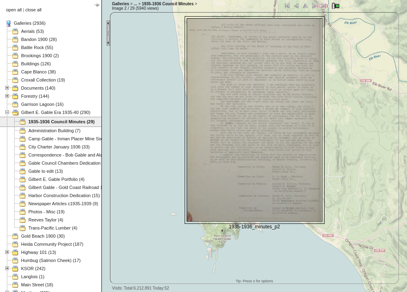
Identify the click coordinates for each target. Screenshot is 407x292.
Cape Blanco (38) (38, 71)
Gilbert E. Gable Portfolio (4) (56, 179)
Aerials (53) (32, 31)
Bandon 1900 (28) (39, 39)
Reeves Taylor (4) (45, 219)
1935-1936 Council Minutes (168, 4)
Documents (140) (38, 88)
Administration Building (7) (54, 130)
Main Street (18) (37, 284)
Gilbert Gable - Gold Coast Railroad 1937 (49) (73, 187)
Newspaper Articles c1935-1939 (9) (63, 203)
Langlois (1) (32, 276)
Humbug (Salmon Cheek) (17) (51, 260)
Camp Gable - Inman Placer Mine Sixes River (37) (78, 138)
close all (34, 9)
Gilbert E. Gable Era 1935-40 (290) (55, 112)
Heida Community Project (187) (52, 244)
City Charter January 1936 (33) (59, 146)
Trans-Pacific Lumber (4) (53, 227)
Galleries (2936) (29, 23)
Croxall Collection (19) (43, 79)
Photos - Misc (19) (46, 211)
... (135, 4)
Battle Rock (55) (37, 47)
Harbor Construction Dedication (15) (64, 195)
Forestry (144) (35, 96)
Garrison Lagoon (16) (42, 104)
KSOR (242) (33, 268)
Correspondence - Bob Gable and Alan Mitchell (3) (78, 154)
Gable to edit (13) (45, 171)
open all (14, 9)
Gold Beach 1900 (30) (43, 236)
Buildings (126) (36, 63)
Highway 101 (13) (38, 252)
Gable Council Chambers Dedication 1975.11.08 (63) (81, 163)
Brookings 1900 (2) (40, 55)
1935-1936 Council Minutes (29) (61, 121)
